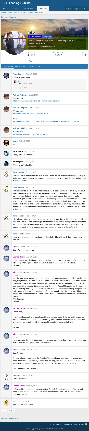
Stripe (20, 81)
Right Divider (18, 74)
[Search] (85, 8)
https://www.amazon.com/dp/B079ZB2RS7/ (30, 114)
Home (5, 8)
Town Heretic (18, 172)
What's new (28, 8)
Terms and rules (55, 424)
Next (10, 410)
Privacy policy (67, 424)
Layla (15, 141)
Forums (15, 8)
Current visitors (6, 13)
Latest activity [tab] (21, 66)
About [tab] (41, 66)
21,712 (31, 55)
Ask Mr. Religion (20, 95)
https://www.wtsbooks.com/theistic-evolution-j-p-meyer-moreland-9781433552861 (46, 121)
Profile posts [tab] (8, 66)
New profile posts (20, 13)
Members (43, 8)
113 (84, 55)
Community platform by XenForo (44, 429)
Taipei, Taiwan (69, 41)
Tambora (16, 375)
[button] (20, 8)
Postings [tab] (32, 66)
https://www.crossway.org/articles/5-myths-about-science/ (36, 101)
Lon (14, 401)
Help (76, 424)
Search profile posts (35, 13)
